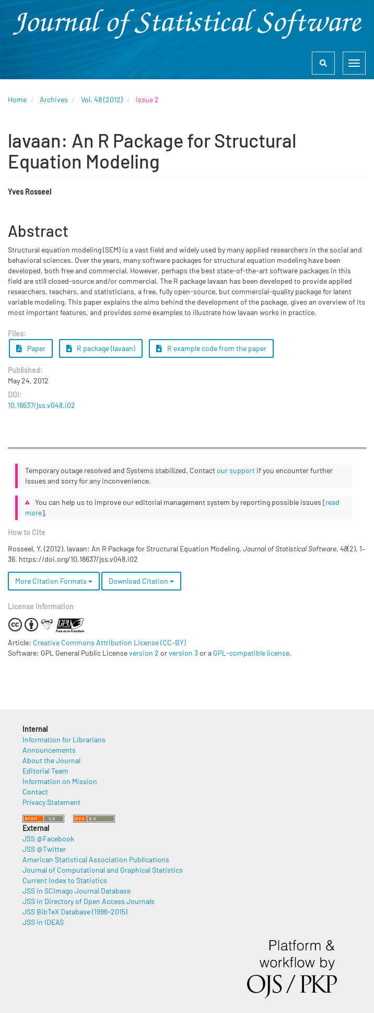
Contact (35, 791)
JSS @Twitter (44, 849)
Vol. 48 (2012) (102, 99)
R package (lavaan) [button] (101, 348)
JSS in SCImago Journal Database (76, 890)
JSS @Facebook (48, 838)
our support (236, 470)
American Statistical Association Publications (95, 859)
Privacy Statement (51, 802)
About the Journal (51, 760)
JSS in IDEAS (43, 922)
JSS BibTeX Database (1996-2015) (74, 911)
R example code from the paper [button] (211, 348)
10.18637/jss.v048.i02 (41, 405)
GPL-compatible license (251, 652)
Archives (54, 99)
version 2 (144, 652)
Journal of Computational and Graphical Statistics (102, 869)
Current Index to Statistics (64, 880)
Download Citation (141, 580)
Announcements (49, 749)
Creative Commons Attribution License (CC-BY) (109, 642)
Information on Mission (59, 781)
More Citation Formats (53, 580)
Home (17, 99)
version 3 (183, 652)
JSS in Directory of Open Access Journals (88, 901)
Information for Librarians (64, 739)
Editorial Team (45, 770)
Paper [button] (30, 348)
